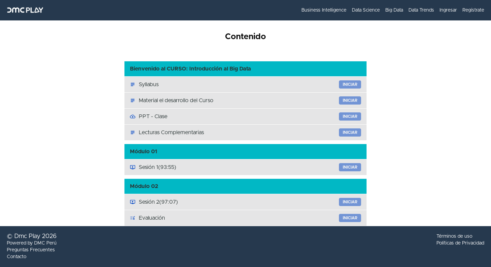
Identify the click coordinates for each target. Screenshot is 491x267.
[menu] (390, 10)
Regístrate (473, 10)
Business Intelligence (323, 10)
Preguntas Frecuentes (31, 250)
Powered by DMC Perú (32, 243)
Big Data (394, 10)
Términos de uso (454, 236)
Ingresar (448, 10)
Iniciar (350, 84)
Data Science (366, 10)
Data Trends (421, 10)
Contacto (16, 256)
